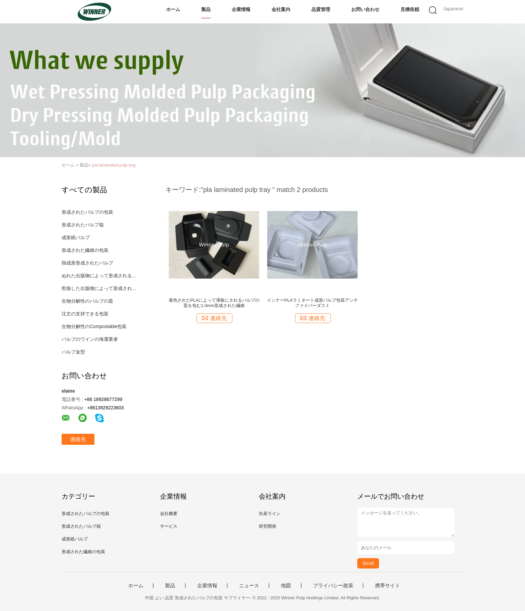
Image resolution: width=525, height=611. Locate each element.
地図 (286, 585)
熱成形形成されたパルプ (87, 263)
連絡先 (78, 439)
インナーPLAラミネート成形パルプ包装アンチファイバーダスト (312, 303)
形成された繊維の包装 (85, 250)
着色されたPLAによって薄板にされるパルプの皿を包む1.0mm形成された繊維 (214, 303)
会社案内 (281, 9)
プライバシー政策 (333, 585)
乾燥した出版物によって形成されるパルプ (100, 288)
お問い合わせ (365, 9)
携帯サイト (387, 585)
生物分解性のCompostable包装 (94, 326)
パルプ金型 (73, 351)
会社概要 (168, 513)
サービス (168, 526)
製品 (206, 9)
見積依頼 (409, 9)
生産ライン (270, 513)
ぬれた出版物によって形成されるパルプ (100, 275)
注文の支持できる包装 (85, 313)
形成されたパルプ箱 (83, 224)
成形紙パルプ (76, 237)
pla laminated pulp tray (114, 165)
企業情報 (241, 9)
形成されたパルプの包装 (87, 212)
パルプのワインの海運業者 (90, 339)
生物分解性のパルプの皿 (87, 301)
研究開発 (267, 526)
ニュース (249, 585)
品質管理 (320, 9)
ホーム (173, 9)
